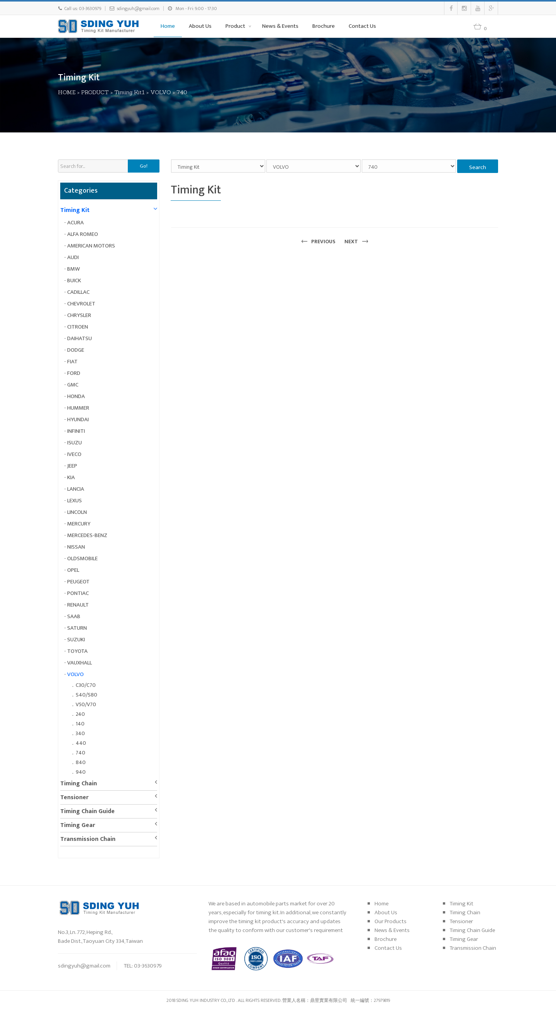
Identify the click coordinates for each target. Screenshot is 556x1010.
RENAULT (78, 605)
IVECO (74, 454)
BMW (73, 269)
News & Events (280, 26)
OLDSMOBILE (82, 558)
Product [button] (235, 26)
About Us (200, 26)
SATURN (77, 628)
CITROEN (77, 327)
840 (81, 762)
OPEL (73, 570)
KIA (71, 477)
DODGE (75, 350)
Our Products (391, 921)
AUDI (73, 257)
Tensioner (74, 797)
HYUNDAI (78, 419)
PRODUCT (95, 92)
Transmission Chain (87, 839)
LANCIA (75, 489)
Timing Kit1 (129, 92)
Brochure (323, 26)
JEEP (72, 466)
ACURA (75, 222)
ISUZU (74, 442)
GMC (72, 385)
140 (80, 723)
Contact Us (362, 26)
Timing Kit (75, 210)
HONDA (76, 396)
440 (81, 743)
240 (80, 714)
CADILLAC (78, 292)
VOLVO (160, 92)
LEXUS (74, 500)
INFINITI (76, 431)
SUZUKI (76, 639)
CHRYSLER (79, 315)
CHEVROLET (81, 303)
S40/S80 (86, 694)
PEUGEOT (78, 581)
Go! (143, 166)
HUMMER (78, 408)
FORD (73, 373)
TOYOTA (77, 651)
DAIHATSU (79, 338)
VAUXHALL (79, 663)
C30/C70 (86, 685)
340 (80, 733)
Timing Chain (78, 783)
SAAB (73, 616)
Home (168, 26)
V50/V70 (86, 704)
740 (181, 92)
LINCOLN (77, 512)
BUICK (74, 280)
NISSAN (76, 547)
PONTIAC (78, 593)
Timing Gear (77, 825)
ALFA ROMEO (82, 234)
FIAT (72, 361)
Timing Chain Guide (87, 811)
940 (81, 772)
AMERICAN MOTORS (91, 246)
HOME (67, 92)
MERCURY (78, 524)
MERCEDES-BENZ (87, 535)
